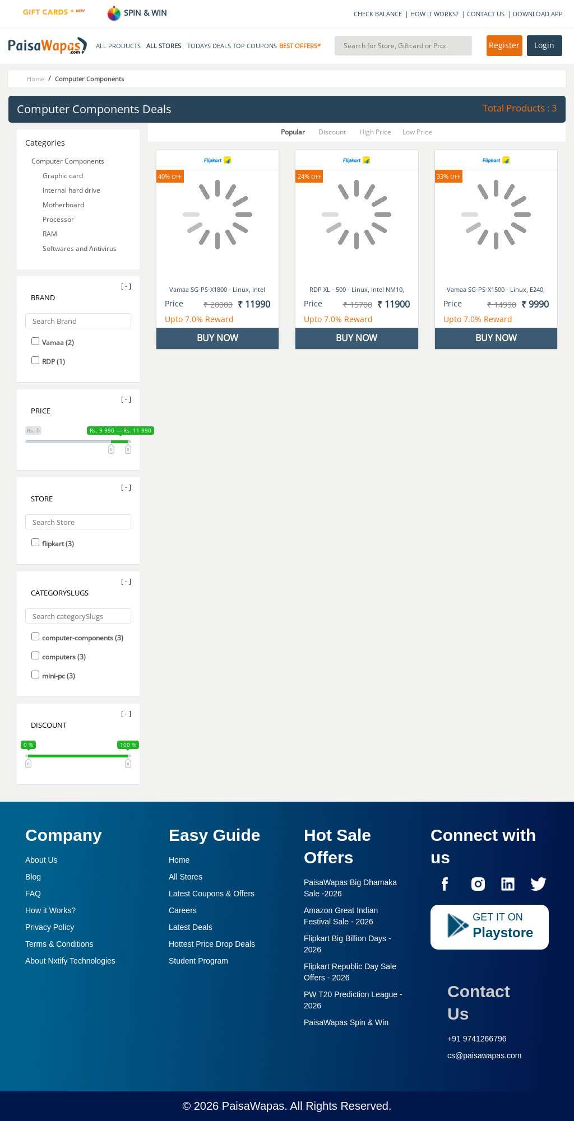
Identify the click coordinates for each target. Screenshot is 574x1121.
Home (179, 859)
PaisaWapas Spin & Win (346, 1022)
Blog (33, 876)
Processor (58, 219)
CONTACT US (485, 14)
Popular (293, 132)
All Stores (185, 876)
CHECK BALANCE (378, 14)
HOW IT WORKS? (434, 14)
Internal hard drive (71, 190)
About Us (41, 859)
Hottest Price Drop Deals (212, 943)
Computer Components (67, 161)
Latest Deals (190, 927)
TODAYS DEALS (209, 46)
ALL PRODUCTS (118, 46)
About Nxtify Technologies (70, 960)
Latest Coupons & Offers (211, 893)
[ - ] (126, 286)
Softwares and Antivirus (80, 248)
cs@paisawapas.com (484, 1055)
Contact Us (478, 1002)
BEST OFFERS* (300, 46)
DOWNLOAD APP (538, 14)
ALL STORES (163, 46)
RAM (50, 234)
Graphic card (63, 175)
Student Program (198, 960)
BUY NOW (217, 338)
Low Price (417, 132)
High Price (375, 132)
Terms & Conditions (59, 943)
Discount (332, 132)
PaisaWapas (253, 1106)
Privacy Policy (49, 927)
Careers (183, 910)
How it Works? (50, 910)
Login (544, 45)
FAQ (33, 893)
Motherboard (63, 205)
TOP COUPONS (255, 46)
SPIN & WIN (136, 12)
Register (504, 45)
